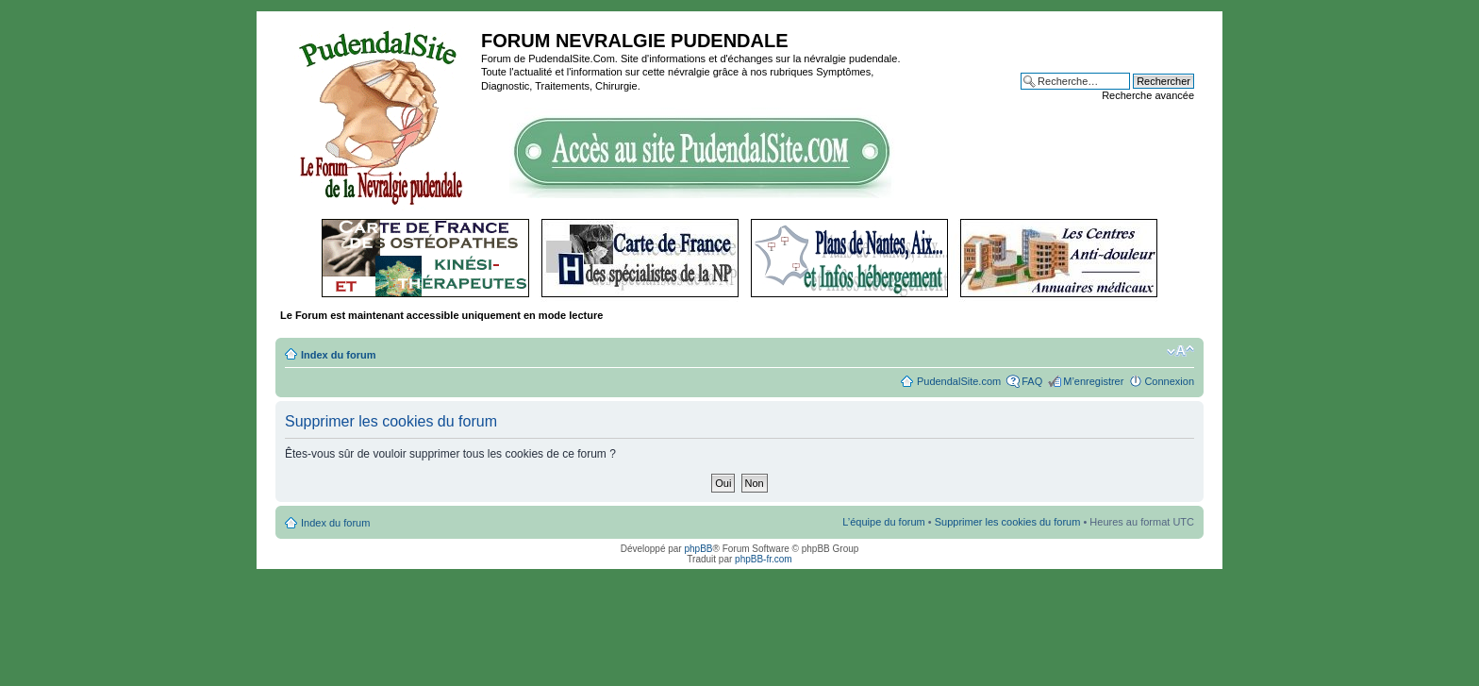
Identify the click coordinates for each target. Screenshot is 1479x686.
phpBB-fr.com (763, 559)
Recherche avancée (1148, 95)
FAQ (1032, 381)
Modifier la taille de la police (1180, 351)
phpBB (698, 549)
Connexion (1169, 381)
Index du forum (338, 354)
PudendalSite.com (959, 381)
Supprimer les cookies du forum (1008, 521)
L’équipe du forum (883, 521)
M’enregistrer (1093, 381)
